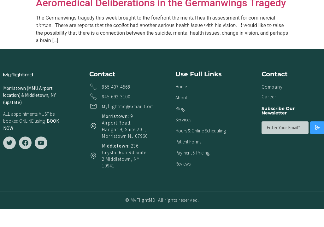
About (103, 27)
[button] (315, 8)
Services (145, 27)
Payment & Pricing (280, 27)
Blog (123, 27)
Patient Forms (239, 27)
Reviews (315, 27)
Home (82, 27)
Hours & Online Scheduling (189, 27)
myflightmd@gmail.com (128, 106)
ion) (17, 95)
